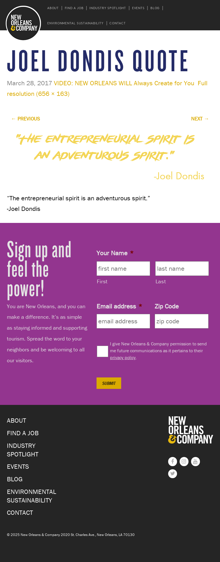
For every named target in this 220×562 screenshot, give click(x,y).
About (53, 8)
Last (161, 281)
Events (138, 8)
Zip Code (167, 306)
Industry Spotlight (107, 8)
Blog (155, 8)
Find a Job (74, 8)
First (102, 281)
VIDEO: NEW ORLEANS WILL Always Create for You (124, 83)
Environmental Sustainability (75, 23)
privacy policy (123, 357)
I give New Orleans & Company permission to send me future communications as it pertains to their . (158, 350)
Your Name (115, 253)
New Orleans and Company (23, 23)
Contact (117, 23)
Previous (25, 118)
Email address (119, 306)
